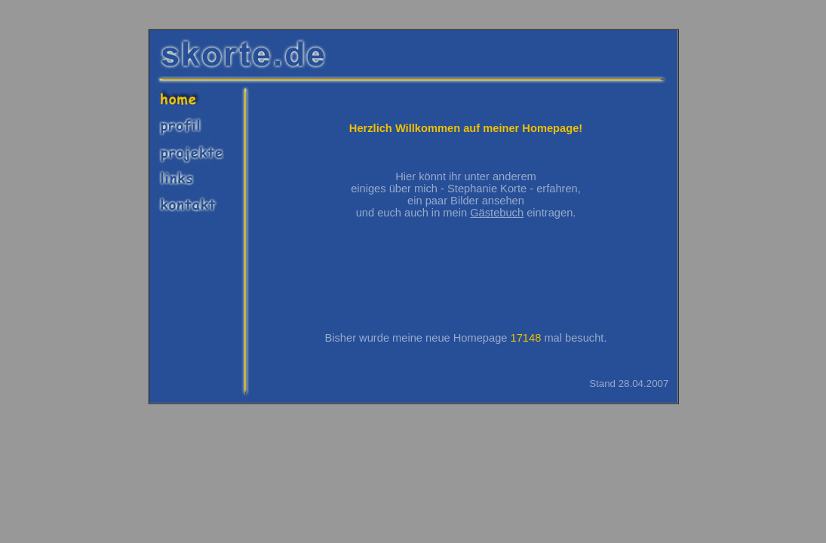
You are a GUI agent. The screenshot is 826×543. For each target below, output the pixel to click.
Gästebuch (497, 213)
